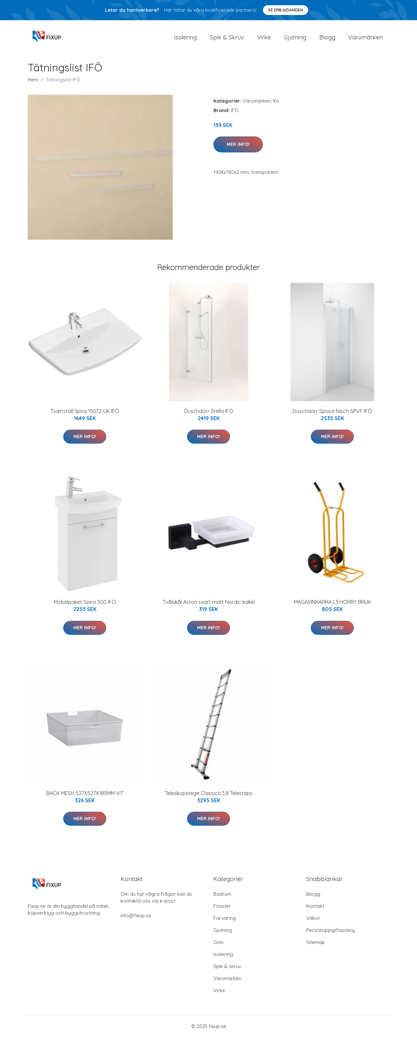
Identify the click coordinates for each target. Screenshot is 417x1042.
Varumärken (365, 39)
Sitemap (315, 947)
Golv (218, 947)
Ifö (276, 105)
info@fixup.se (136, 920)
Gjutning (295, 39)
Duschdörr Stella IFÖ (208, 415)
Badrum (222, 898)
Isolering (185, 39)
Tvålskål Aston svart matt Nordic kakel (209, 606)
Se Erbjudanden (285, 9)
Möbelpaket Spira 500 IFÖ (85, 606)
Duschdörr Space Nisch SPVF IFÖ (332, 415)
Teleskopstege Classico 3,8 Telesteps (208, 797)
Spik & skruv (227, 971)
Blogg (327, 39)
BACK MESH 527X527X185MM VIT (84, 797)
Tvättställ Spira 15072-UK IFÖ (84, 415)
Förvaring (224, 923)
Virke (264, 39)
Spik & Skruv (227, 39)
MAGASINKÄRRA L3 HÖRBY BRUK (332, 606)
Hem (33, 84)
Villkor (313, 923)
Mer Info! (238, 149)
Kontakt (315, 910)
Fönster (222, 910)
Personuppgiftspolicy (330, 935)
